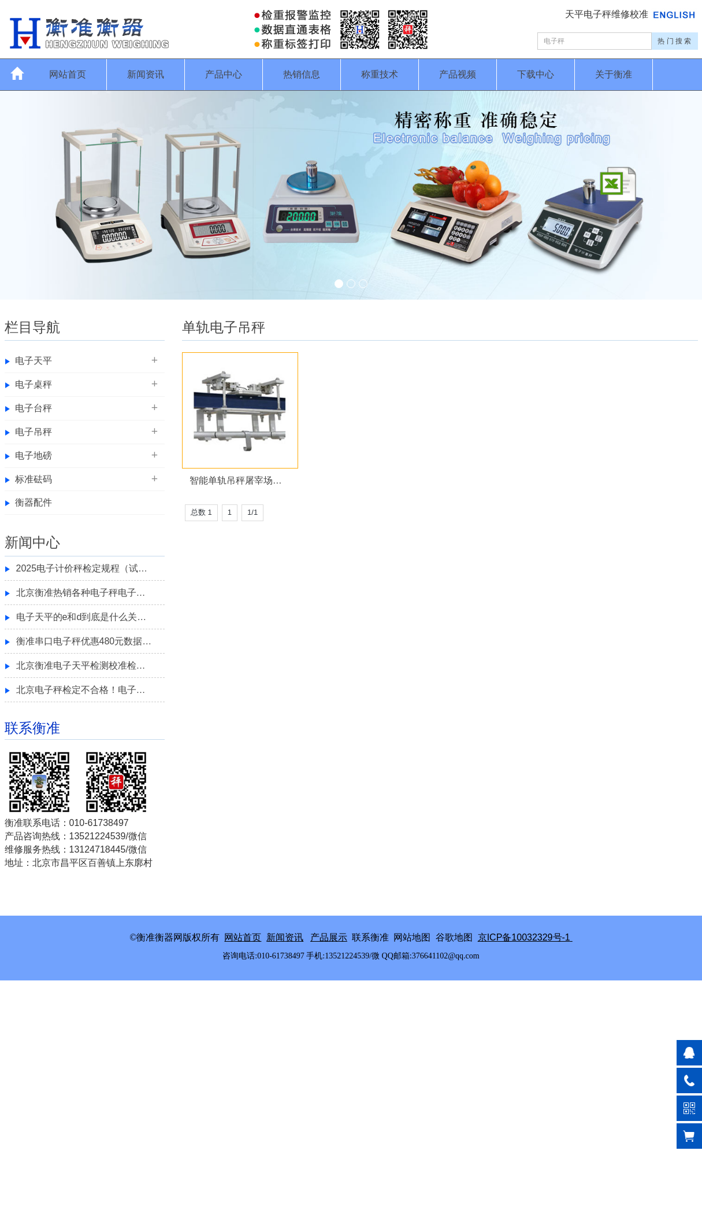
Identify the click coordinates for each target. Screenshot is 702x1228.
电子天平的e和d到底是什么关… (81, 617)
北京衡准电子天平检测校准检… (81, 665)
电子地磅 (33, 455)
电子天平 (33, 361)
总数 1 (201, 512)
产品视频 (457, 74)
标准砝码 (33, 479)
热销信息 (301, 74)
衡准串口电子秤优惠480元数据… (84, 641)
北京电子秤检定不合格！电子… (81, 690)
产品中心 (223, 74)
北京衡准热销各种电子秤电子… (81, 593)
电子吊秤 (33, 432)
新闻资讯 (145, 74)
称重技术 (379, 74)
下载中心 (535, 74)
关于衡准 (613, 74)
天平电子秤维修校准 (608, 14)
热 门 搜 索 (674, 41)
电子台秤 (33, 408)
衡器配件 (33, 502)
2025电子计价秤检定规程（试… (82, 568)
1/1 (252, 512)
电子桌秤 (33, 384)
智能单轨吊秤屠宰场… (236, 480)
